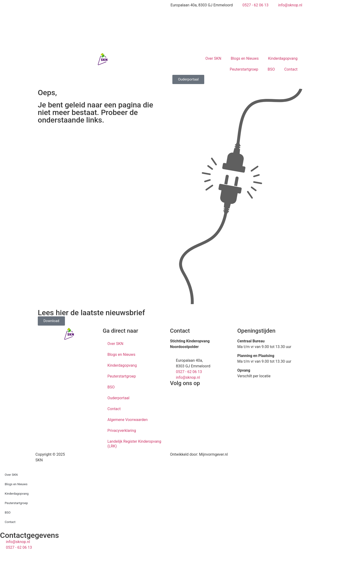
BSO (271, 69)
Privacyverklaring (121, 430)
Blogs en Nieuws (245, 58)
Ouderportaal (118, 398)
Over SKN (213, 58)
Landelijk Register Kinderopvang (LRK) (134, 443)
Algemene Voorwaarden (127, 419)
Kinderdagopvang (283, 58)
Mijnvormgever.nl (213, 454)
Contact (291, 69)
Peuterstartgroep (244, 69)
